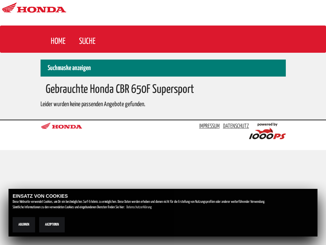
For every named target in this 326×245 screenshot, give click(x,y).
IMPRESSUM (209, 126)
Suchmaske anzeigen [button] (69, 68)
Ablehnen (23, 224)
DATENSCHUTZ (236, 126)
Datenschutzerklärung (139, 207)
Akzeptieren (52, 224)
